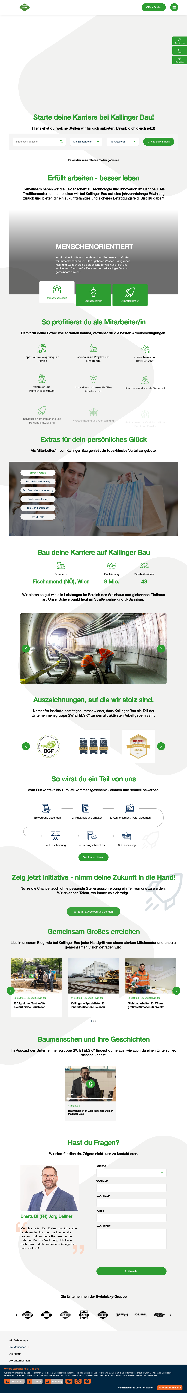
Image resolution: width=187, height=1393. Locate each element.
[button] (14, 1381)
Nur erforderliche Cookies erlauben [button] (135, 1388)
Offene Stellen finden (159, 141)
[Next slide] (171, 1315)
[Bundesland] (86, 142)
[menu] (174, 7)
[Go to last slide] (16, 1315)
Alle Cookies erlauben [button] (170, 1388)
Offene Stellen (153, 7)
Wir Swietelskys (18, 1340)
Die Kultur (15, 1353)
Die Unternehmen (19, 1360)
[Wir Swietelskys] (24, 7)
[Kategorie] (123, 142)
